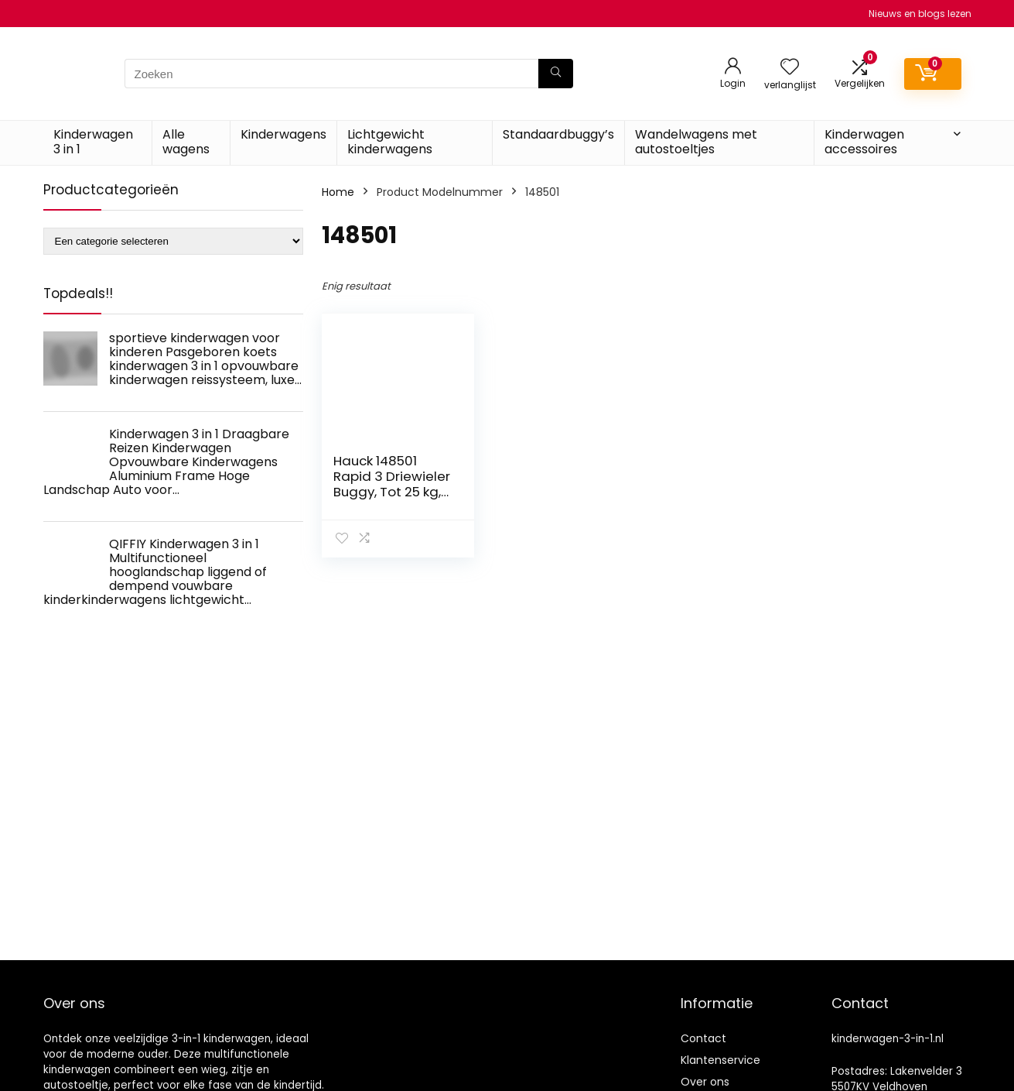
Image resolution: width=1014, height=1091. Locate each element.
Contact (703, 1038)
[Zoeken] (555, 73)
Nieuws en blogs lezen (920, 13)
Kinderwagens (283, 134)
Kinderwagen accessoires (864, 141)
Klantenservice (720, 1060)
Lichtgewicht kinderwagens (389, 141)
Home (338, 192)
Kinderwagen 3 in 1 (93, 141)
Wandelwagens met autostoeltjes (696, 141)
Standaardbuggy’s (558, 134)
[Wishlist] (789, 68)
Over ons (705, 1081)
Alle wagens (186, 141)
